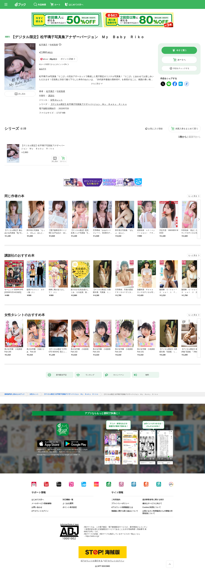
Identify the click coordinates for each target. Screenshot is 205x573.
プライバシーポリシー (120, 503)
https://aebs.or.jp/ (92, 536)
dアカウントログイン (40, 511)
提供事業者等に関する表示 (153, 500)
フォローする (60, 44)
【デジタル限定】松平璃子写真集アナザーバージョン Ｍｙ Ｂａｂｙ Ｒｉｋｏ (43, 147)
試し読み (21, 94)
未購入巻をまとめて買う (186, 128)
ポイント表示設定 (70, 507)
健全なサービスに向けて (152, 503)
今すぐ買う (181, 50)
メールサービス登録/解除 (41, 503)
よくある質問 (68, 503)
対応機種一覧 (68, 500)
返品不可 (42, 69)
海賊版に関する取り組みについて (124, 511)
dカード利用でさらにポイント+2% (53, 64)
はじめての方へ (38, 500)
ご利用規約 (115, 500)
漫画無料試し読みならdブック (14, 394)
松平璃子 (43, 45)
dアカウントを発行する (92, 561)
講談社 (51, 95)
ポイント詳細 (67, 59)
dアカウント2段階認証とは (122, 507)
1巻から (182, 137)
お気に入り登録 (155, 128)
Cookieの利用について (151, 507)
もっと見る (192, 196)
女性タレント (56, 100)
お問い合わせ (37, 507)
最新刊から (195, 137)
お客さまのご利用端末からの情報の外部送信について (157, 512)
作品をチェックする (181, 68)
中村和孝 (54, 45)
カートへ (181, 60)
